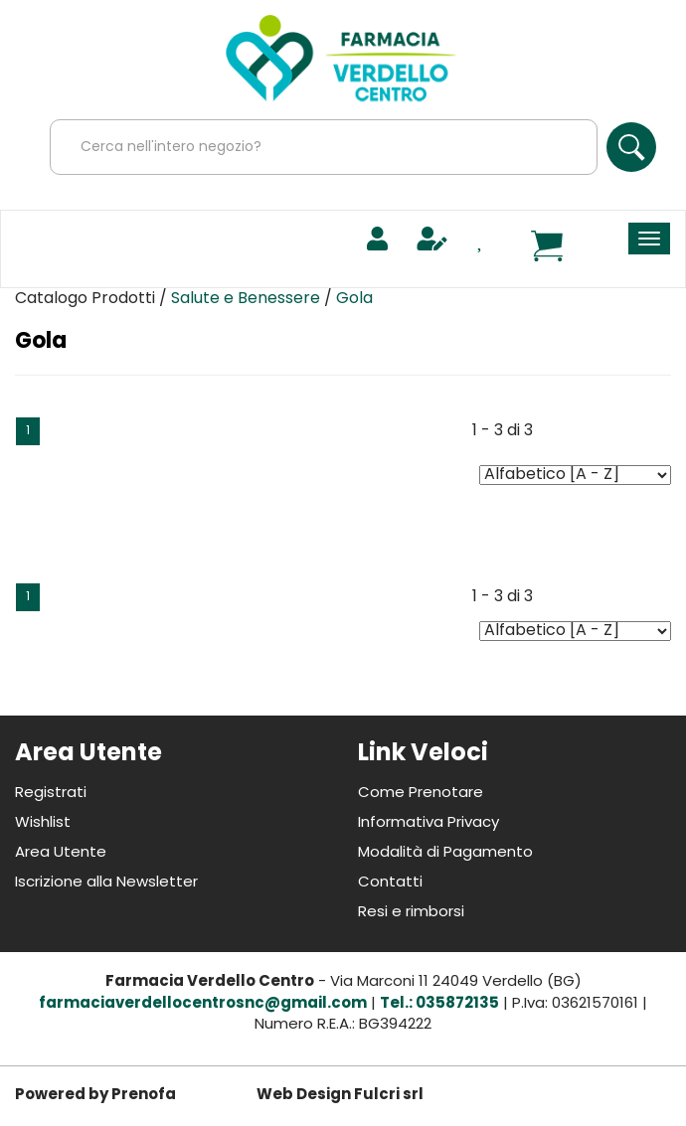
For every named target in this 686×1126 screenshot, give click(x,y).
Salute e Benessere (245, 299)
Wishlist (43, 823)
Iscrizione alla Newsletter (106, 883)
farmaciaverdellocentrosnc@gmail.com (203, 1004)
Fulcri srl (389, 1095)
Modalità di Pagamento (445, 853)
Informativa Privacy (428, 823)
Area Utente (60, 853)
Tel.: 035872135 (439, 1004)
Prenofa (143, 1095)
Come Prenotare (420, 793)
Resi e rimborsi (411, 912)
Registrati (50, 793)
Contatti (390, 883)
